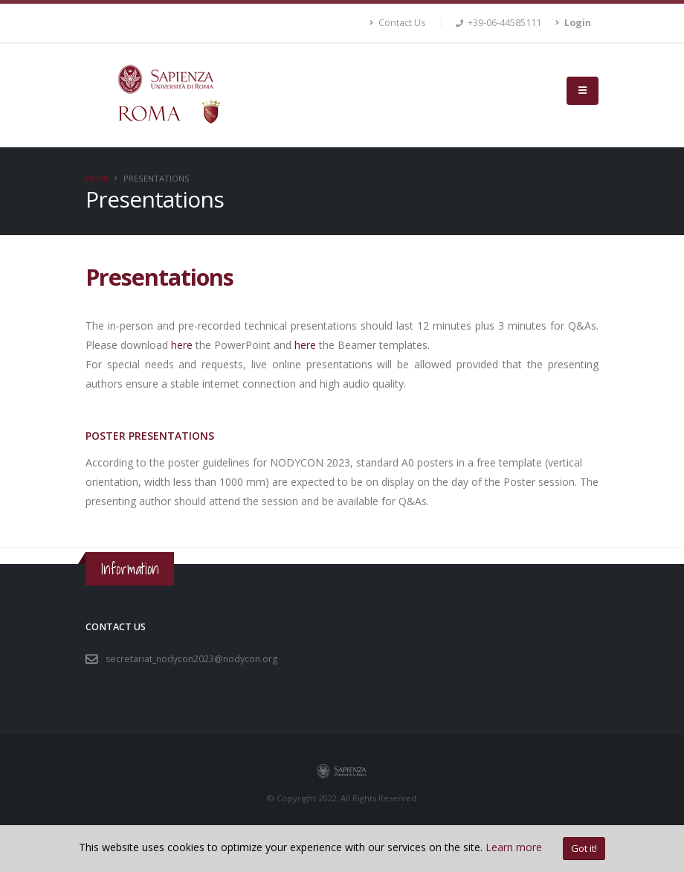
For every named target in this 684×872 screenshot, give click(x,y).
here (182, 345)
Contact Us (398, 22)
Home (98, 178)
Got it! (584, 848)
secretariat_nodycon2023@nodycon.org (194, 659)
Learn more (513, 847)
